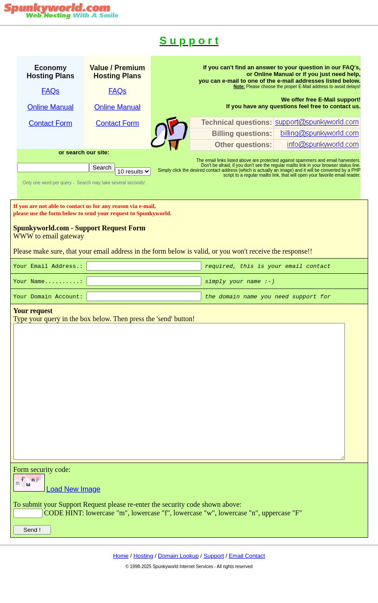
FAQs (50, 91)
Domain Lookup (178, 582)
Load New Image (63, 516)
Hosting (143, 582)
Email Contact (247, 582)
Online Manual (50, 107)
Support (214, 582)
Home (121, 582)
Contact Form (50, 123)
